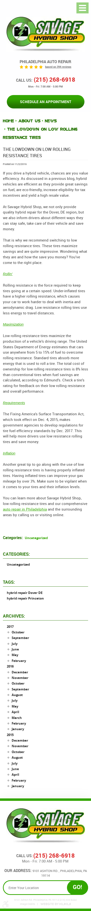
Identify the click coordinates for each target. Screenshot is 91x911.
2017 (10, 626)
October (18, 632)
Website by (55, 904)
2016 (10, 666)
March (17, 718)
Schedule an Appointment (45, 101)
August (17, 695)
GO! (77, 887)
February (19, 661)
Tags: (9, 582)
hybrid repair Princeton (25, 598)
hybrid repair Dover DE (24, 593)
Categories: (16, 554)
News (51, 121)
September (20, 638)
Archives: (14, 616)
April (15, 712)
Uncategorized (36, 538)
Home (8, 121)
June (15, 649)
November (20, 678)
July (14, 643)
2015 (10, 735)
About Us (29, 121)
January (18, 729)
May (15, 655)
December (20, 672)
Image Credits (27, 904)
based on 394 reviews (58, 66)
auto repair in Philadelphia (25, 509)
